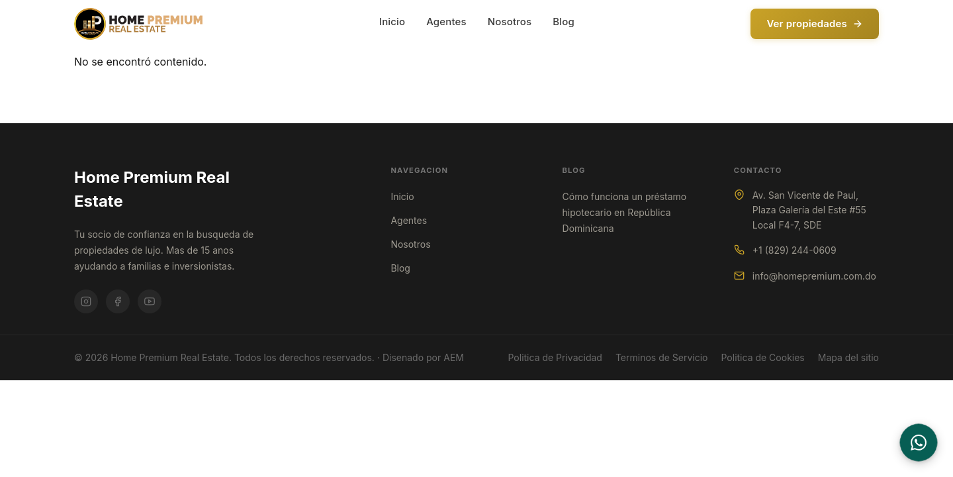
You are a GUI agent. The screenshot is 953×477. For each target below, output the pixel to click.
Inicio (392, 21)
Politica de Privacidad (555, 357)
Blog (563, 21)
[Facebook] (118, 301)
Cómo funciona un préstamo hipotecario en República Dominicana (625, 212)
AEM (453, 357)
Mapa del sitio (848, 357)
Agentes (446, 21)
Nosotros (510, 21)
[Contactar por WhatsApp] (918, 442)
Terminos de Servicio (661, 357)
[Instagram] (86, 301)
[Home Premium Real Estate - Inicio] (138, 24)
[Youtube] (149, 301)
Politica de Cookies (763, 357)
